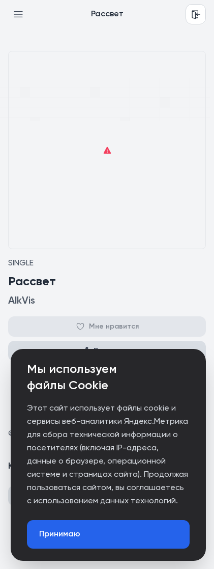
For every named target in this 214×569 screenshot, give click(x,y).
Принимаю (59, 534)
